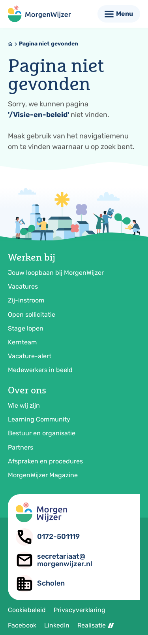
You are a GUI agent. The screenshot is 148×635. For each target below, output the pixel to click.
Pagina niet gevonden (48, 43)
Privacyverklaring (79, 610)
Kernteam (22, 342)
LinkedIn (56, 625)
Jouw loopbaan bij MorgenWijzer (56, 272)
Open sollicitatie (31, 314)
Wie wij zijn (24, 405)
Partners (20, 447)
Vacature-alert (29, 356)
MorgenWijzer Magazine (43, 475)
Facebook (22, 625)
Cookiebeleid (27, 610)
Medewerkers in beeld (40, 370)
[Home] (10, 44)
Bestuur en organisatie (41, 433)
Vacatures (23, 286)
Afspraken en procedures (45, 461)
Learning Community (39, 419)
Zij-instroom (26, 300)
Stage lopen (25, 328)
